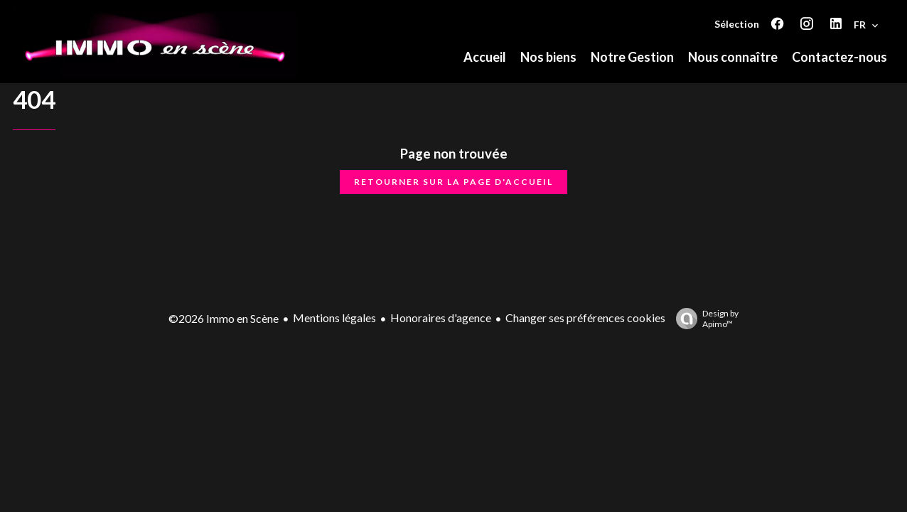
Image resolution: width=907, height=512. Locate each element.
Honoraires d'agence (440, 317)
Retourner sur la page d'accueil (453, 181)
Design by (704, 318)
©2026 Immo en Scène (223, 318)
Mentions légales (334, 317)
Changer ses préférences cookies (585, 317)
